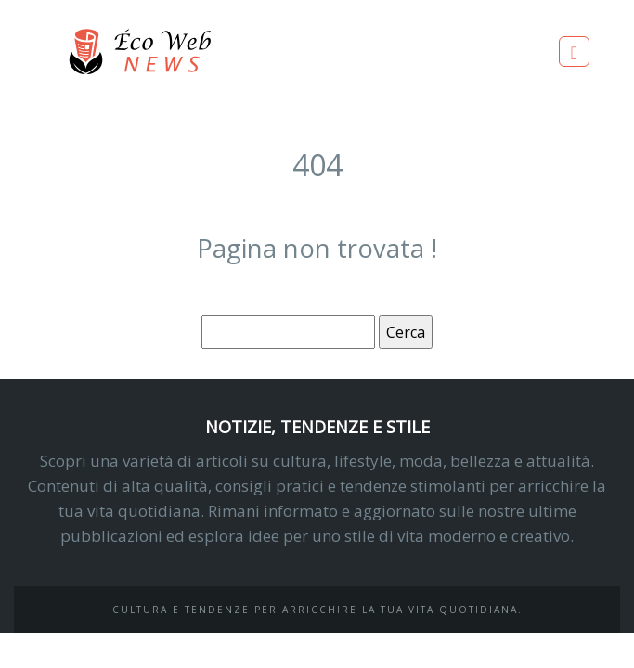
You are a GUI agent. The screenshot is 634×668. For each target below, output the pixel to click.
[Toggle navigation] (574, 51)
